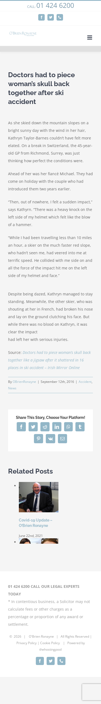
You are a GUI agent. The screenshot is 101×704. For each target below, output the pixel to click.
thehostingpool (50, 649)
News (12, 388)
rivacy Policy (27, 643)
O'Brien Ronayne (41, 636)
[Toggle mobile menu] (90, 37)
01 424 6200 (55, 5)
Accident (85, 381)
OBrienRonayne (24, 381)
